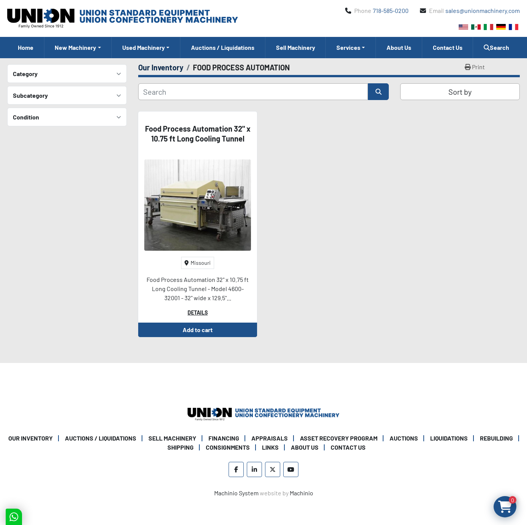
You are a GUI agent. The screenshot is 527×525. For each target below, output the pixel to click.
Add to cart (198, 329)
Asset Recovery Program (338, 438)
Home (25, 47)
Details (198, 312)
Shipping (180, 447)
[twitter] (272, 469)
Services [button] (348, 47)
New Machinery (75, 47)
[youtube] (290, 469)
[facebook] (236, 469)
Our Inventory (30, 438)
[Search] (253, 91)
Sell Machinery (295, 47)
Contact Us (447, 47)
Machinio (301, 492)
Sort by (460, 91)
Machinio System (236, 492)
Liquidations (449, 438)
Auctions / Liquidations (222, 47)
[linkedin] (254, 469)
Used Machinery (143, 47)
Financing (223, 438)
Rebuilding (496, 438)
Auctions (404, 438)
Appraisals (269, 438)
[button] (78, 47)
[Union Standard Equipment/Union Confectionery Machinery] (263, 413)
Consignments (228, 447)
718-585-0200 (391, 10)
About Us (399, 47)
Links (270, 447)
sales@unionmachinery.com (482, 10)
